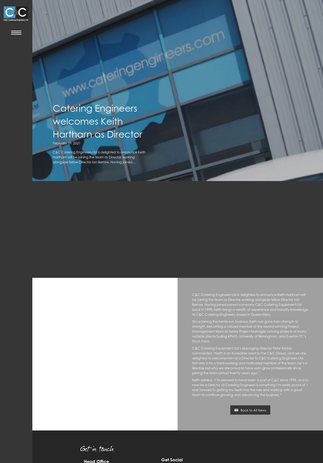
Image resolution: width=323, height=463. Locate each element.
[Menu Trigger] (16, 32)
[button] (250, 410)
